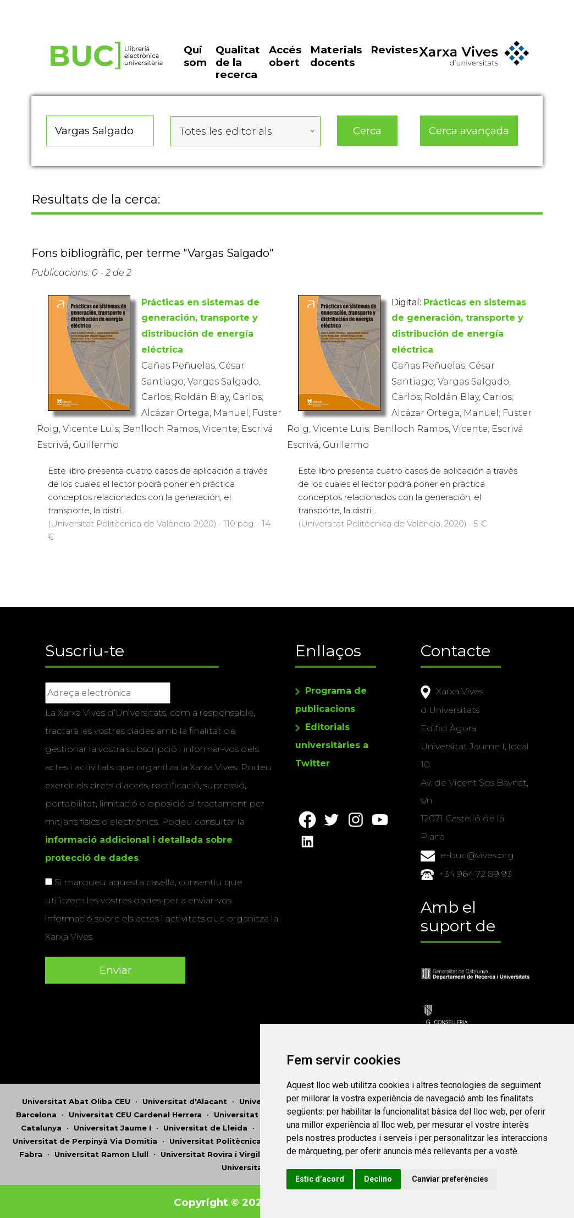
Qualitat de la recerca (238, 67)
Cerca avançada (469, 134)
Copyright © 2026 (222, 1200)
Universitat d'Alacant (184, 1099)
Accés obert (285, 61)
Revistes (394, 55)
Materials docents (336, 61)
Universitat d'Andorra (282, 1099)
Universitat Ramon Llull (101, 1152)
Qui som (195, 61)
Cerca (367, 134)
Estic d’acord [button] (346, 1179)
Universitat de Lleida (205, 1125)
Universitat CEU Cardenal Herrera (135, 1112)
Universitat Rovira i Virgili (211, 1152)
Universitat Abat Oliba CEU (76, 1099)
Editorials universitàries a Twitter (331, 744)
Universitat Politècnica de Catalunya (243, 1138)
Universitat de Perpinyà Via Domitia (85, 1138)
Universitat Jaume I (112, 1125)
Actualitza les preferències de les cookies (100, 7)
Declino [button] (405, 1179)
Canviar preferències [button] (477, 1179)
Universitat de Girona (257, 1112)
